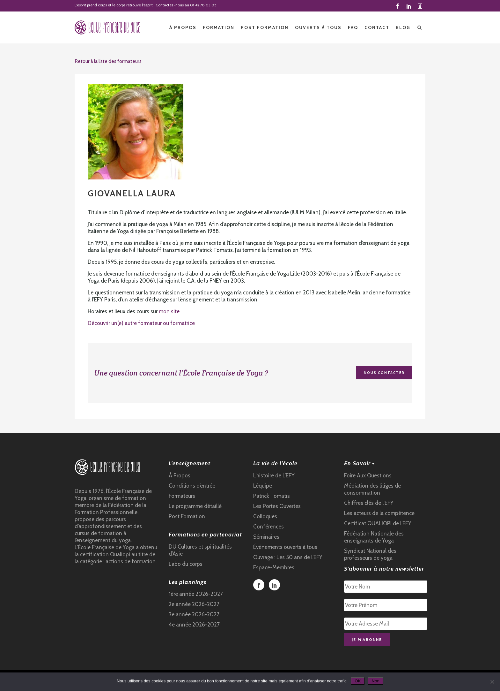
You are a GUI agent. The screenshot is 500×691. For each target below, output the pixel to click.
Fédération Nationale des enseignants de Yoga (374, 537)
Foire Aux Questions (368, 475)
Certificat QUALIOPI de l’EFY (377, 523)
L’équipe (262, 485)
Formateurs (182, 496)
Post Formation (187, 516)
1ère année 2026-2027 (196, 594)
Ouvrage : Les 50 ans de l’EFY (287, 557)
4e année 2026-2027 (194, 624)
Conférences (268, 526)
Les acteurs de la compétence (379, 513)
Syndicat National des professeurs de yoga (370, 554)
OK (358, 681)
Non (375, 681)
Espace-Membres (273, 567)
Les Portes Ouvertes (277, 506)
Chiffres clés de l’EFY (368, 503)
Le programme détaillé (195, 506)
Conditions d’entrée (192, 485)
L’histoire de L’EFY (274, 475)
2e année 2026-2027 (194, 604)
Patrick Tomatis (271, 496)
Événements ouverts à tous (285, 547)
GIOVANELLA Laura (132, 193)
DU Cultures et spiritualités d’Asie (200, 550)
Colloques (265, 516)
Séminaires (266, 537)
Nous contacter (384, 372)
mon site (169, 311)
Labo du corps (185, 564)
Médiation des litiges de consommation (372, 489)
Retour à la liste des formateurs (108, 61)
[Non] (492, 682)
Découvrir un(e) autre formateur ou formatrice (141, 323)
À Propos (179, 475)
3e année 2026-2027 (194, 614)
